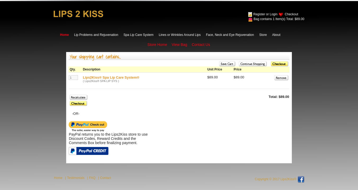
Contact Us (201, 44)
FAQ (92, 178)
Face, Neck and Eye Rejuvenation (230, 35)
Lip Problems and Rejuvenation (96, 35)
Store (263, 35)
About (276, 35)
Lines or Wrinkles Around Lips (180, 35)
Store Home (157, 44)
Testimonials (76, 178)
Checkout (291, 14)
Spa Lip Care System (138, 35)
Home (64, 35)
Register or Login (265, 14)
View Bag (179, 44)
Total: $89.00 (295, 19)
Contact (105, 178)
